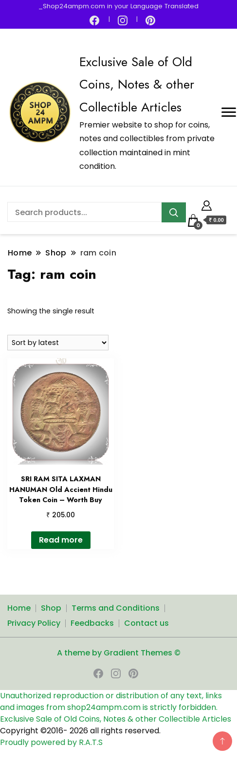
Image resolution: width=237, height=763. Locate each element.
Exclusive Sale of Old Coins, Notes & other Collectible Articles (136, 84)
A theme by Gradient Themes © (119, 652)
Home (19, 608)
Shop (51, 608)
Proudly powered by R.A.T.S (51, 742)
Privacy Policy (33, 623)
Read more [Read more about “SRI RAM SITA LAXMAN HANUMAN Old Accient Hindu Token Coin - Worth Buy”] (61, 539)
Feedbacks (92, 623)
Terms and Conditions (116, 608)
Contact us (146, 623)
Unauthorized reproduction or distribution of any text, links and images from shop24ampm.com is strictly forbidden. (111, 701)
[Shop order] (58, 342)
